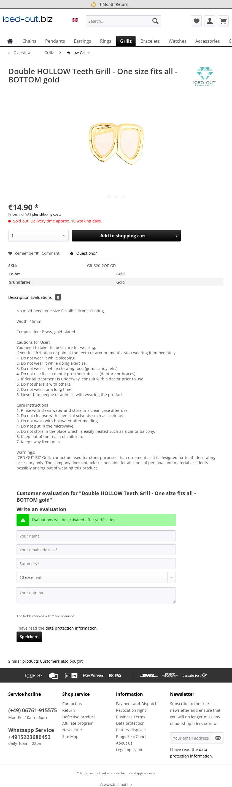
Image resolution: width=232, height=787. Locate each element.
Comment (48, 253)
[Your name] (96, 535)
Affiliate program (77, 723)
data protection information (71, 628)
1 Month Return (108, 4)
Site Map (70, 736)
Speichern (29, 636)
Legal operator (129, 749)
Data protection (130, 723)
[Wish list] (196, 20)
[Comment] (96, 577)
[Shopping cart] (223, 20)
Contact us (72, 703)
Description (18, 297)
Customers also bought (61, 661)
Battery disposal (131, 729)
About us (124, 743)
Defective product (78, 716)
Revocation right (131, 710)
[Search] (155, 20)
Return (68, 710)
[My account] (209, 20)
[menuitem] (123, 23)
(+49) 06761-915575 (32, 710)
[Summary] (96, 563)
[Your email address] (96, 549)
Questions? (83, 253)
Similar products (23, 661)
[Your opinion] (96, 595)
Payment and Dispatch (137, 703)
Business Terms (130, 716)
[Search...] (123, 20)
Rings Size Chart (131, 736)
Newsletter (72, 729)
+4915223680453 (29, 737)
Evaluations (46, 297)
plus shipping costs (46, 214)
